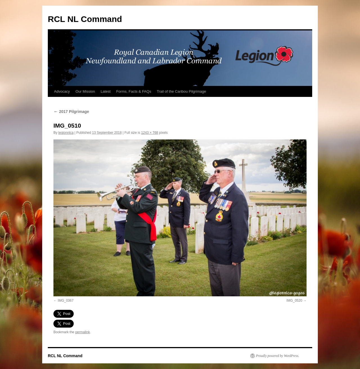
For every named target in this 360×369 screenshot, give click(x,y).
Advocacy (62, 91)
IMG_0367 (65, 301)
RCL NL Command (85, 19)
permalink (82, 332)
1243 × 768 (149, 133)
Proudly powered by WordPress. (277, 356)
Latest (106, 91)
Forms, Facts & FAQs (133, 91)
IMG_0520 (294, 301)
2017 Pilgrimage (71, 111)
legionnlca (65, 133)
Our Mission (85, 91)
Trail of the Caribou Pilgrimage (181, 91)
